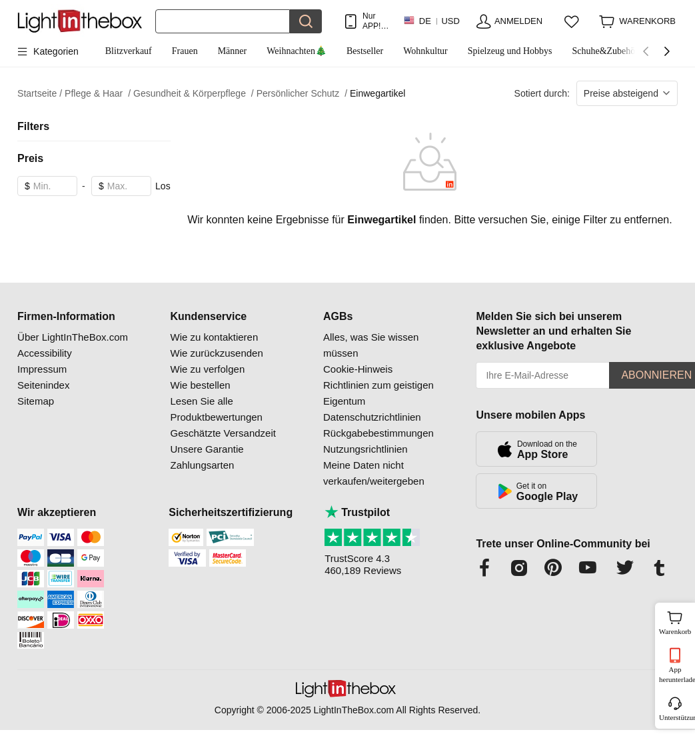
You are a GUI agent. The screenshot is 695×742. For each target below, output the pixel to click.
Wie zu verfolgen (208, 369)
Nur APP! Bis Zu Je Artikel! (374, 21)
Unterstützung (676, 717)
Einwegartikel (377, 93)
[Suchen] (222, 21)
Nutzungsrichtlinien (365, 449)
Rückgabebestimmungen (378, 433)
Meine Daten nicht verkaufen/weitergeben (373, 473)
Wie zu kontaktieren (215, 337)
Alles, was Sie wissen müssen (370, 345)
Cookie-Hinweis (357, 369)
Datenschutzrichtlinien (372, 417)
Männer (232, 51)
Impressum (42, 369)
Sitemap (35, 401)
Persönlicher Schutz (302, 93)
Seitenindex (43, 385)
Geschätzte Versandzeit (223, 433)
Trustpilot (357, 512)
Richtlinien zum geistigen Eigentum (378, 393)
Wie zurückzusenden (217, 353)
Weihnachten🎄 (297, 51)
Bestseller (365, 51)
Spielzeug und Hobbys (510, 51)
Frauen (185, 51)
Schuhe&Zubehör (605, 51)
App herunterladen (676, 674)
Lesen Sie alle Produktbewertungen (217, 409)
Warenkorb (675, 621)
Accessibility (44, 353)
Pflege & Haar (98, 93)
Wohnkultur (425, 51)
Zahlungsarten (203, 465)
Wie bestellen (201, 385)
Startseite (39, 93)
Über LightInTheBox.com (72, 337)
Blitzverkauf (128, 51)
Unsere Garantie (207, 449)
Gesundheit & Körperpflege (193, 93)
